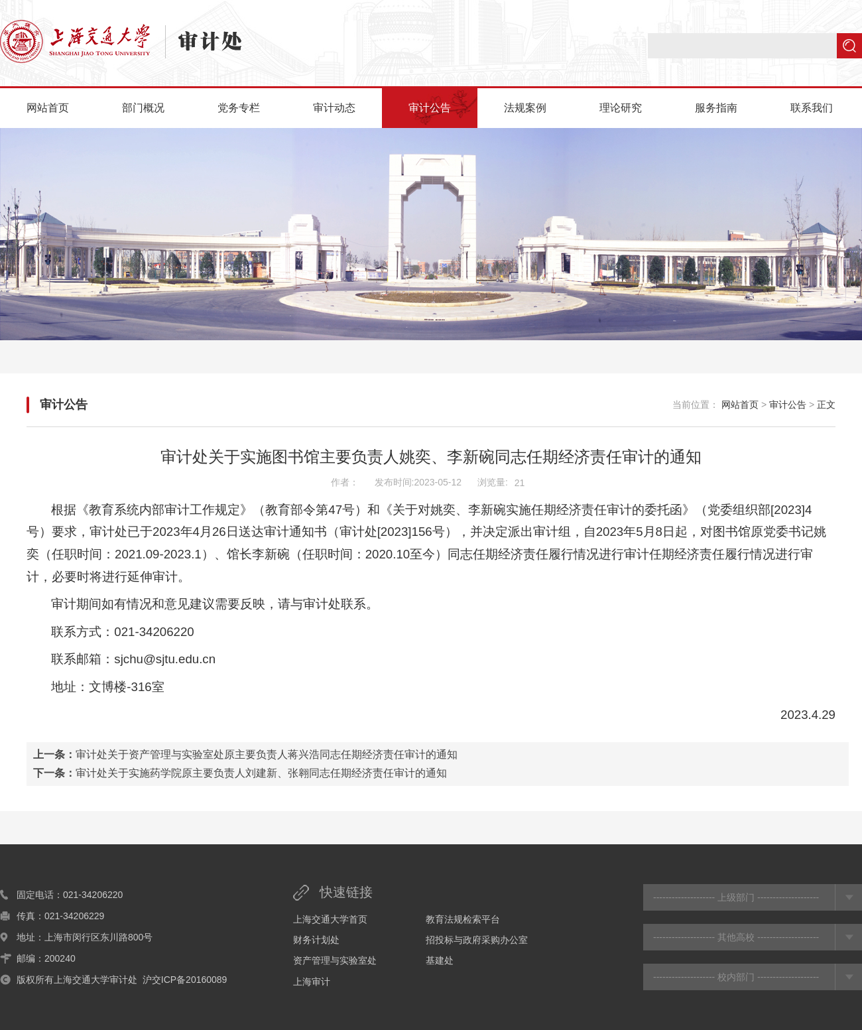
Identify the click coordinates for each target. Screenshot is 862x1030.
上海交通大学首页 (330, 919)
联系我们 (811, 107)
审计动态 (334, 107)
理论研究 (620, 107)
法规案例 (525, 107)
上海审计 (311, 981)
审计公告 (429, 107)
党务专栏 (238, 107)
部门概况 (143, 107)
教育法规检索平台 (463, 919)
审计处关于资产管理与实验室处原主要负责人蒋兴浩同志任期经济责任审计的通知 (267, 754)
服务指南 (716, 107)
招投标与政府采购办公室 (477, 939)
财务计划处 (316, 939)
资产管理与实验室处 (335, 960)
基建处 (440, 960)
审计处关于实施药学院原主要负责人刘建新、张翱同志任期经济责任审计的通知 (261, 773)
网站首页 (48, 107)
